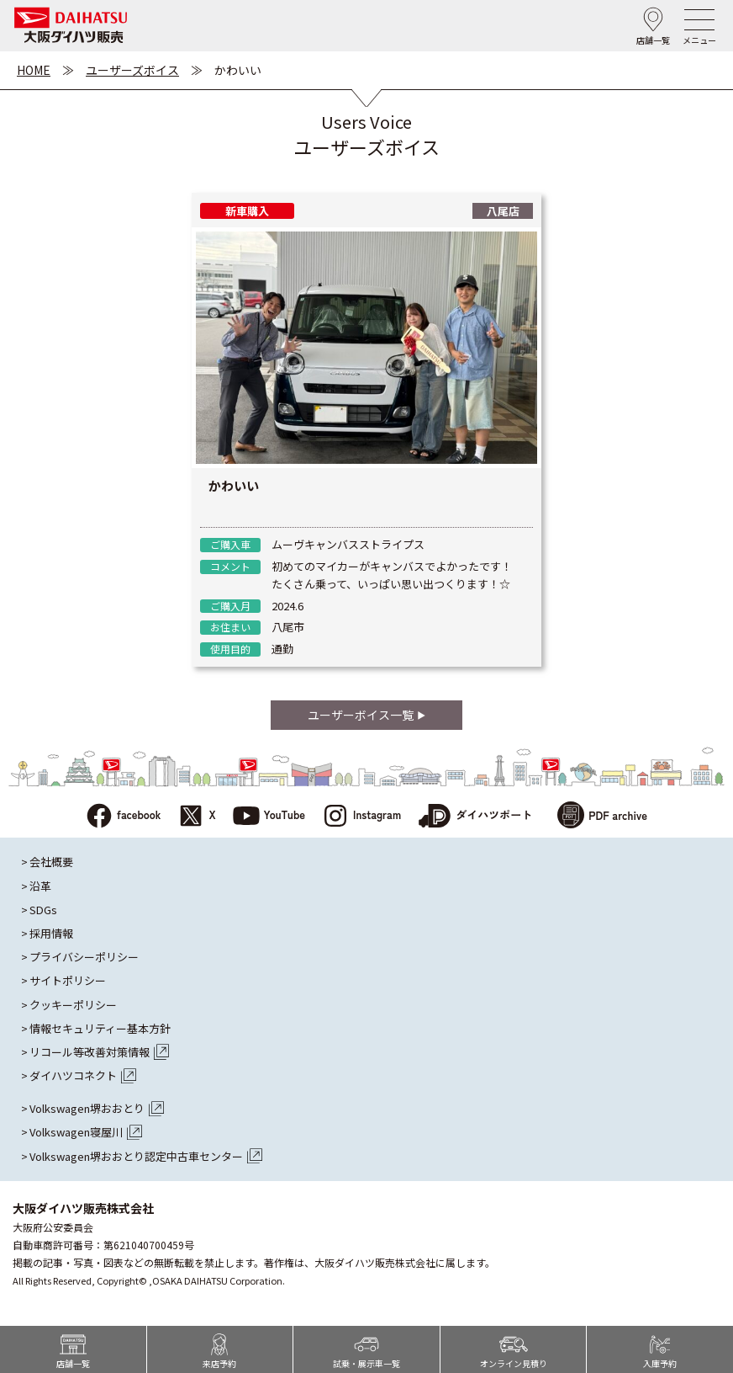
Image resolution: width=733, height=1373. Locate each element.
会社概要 (51, 862)
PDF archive (602, 817)
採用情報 (51, 933)
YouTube (269, 816)
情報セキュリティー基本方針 (100, 1028)
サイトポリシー (67, 980)
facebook (123, 816)
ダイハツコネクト (82, 1075)
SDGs (43, 910)
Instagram (361, 816)
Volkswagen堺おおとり (96, 1108)
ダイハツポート (475, 816)
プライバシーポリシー (84, 957)
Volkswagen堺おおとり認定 (145, 1156)
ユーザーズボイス (132, 69)
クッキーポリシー (73, 1005)
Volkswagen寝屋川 (85, 1132)
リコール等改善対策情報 (99, 1052)
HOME (33, 69)
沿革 (40, 886)
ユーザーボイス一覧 (366, 714)
